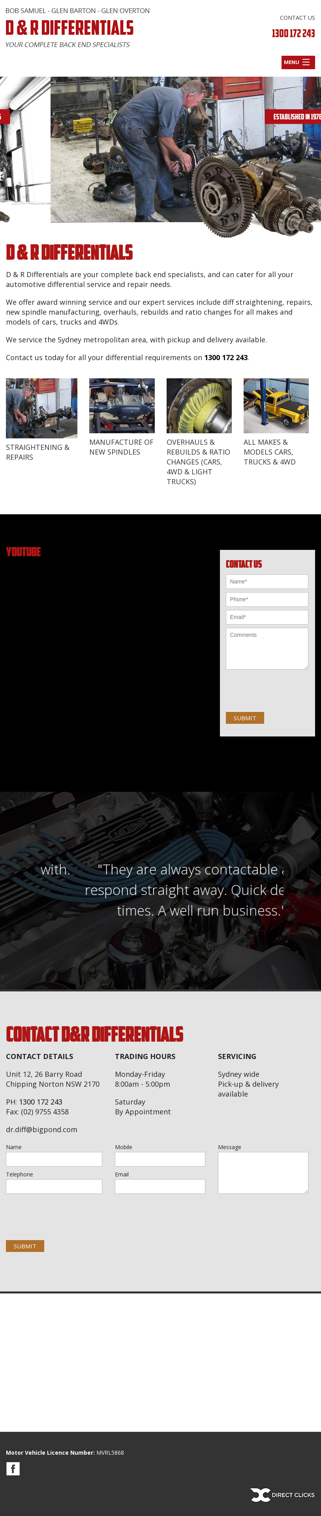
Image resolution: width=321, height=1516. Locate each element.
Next (310, 161)
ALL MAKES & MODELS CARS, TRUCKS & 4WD (270, 451)
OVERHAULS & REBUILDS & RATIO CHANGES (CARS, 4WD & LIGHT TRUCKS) (198, 461)
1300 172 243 (293, 33)
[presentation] (60, 1211)
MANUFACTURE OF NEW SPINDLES (121, 447)
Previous (11, 161)
